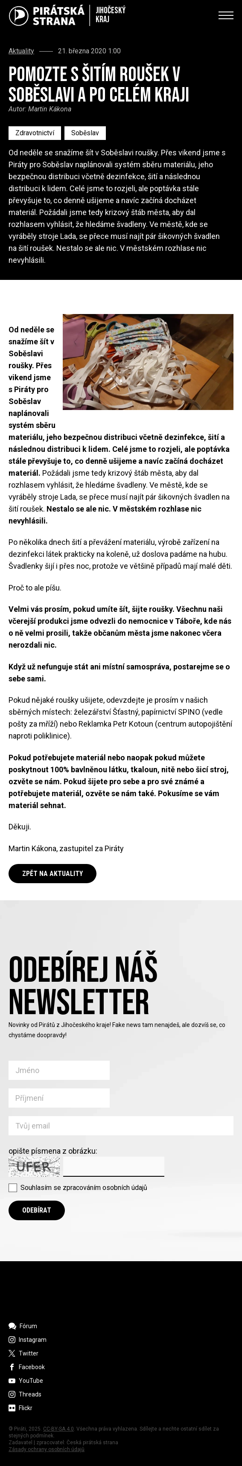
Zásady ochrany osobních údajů (47, 1449)
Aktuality (21, 51)
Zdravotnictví (34, 133)
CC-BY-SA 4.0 (58, 1429)
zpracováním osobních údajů (105, 1188)
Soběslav (85, 133)
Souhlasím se (83, 1188)
